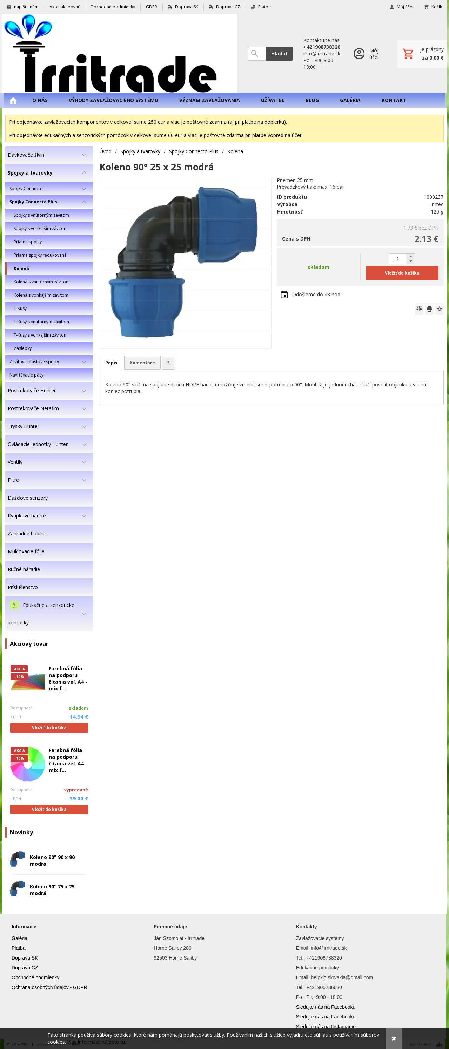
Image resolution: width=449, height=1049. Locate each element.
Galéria (19, 938)
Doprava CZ (25, 967)
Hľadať (279, 53)
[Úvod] (119, 53)
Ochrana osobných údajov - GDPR (49, 987)
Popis (111, 363)
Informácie (24, 926)
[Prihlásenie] (369, 53)
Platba (19, 948)
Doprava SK (25, 958)
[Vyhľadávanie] (257, 54)
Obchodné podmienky (35, 977)
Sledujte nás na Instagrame (326, 1026)
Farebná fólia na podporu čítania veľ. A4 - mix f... (68, 678)
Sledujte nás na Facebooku (326, 1007)
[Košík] (422, 54)
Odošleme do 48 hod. (316, 294)
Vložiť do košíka (49, 728)
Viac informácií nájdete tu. (96, 1041)
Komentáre (142, 363)
